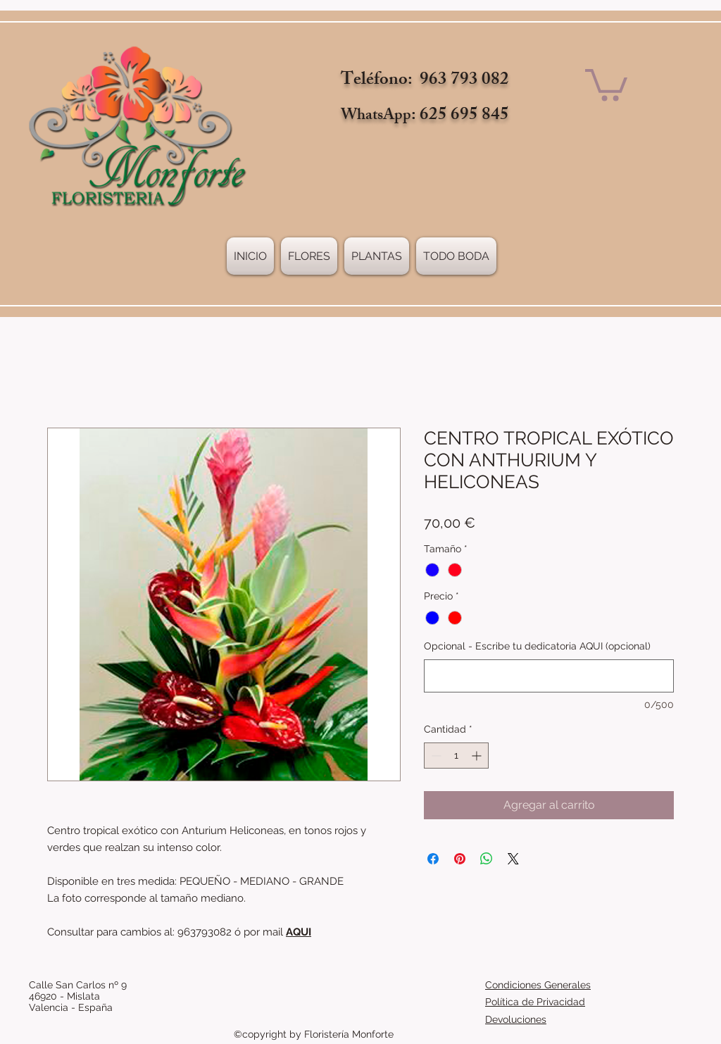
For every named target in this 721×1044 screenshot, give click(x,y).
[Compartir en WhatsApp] (486, 858)
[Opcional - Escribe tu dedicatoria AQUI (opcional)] (549, 676)
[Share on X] (513, 858)
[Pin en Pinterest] (459, 858)
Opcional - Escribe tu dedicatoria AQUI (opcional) (537, 646)
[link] (606, 83)
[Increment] (478, 755)
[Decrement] (435, 755)
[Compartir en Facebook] (433, 858)
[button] (377, 256)
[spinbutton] (456, 755)
